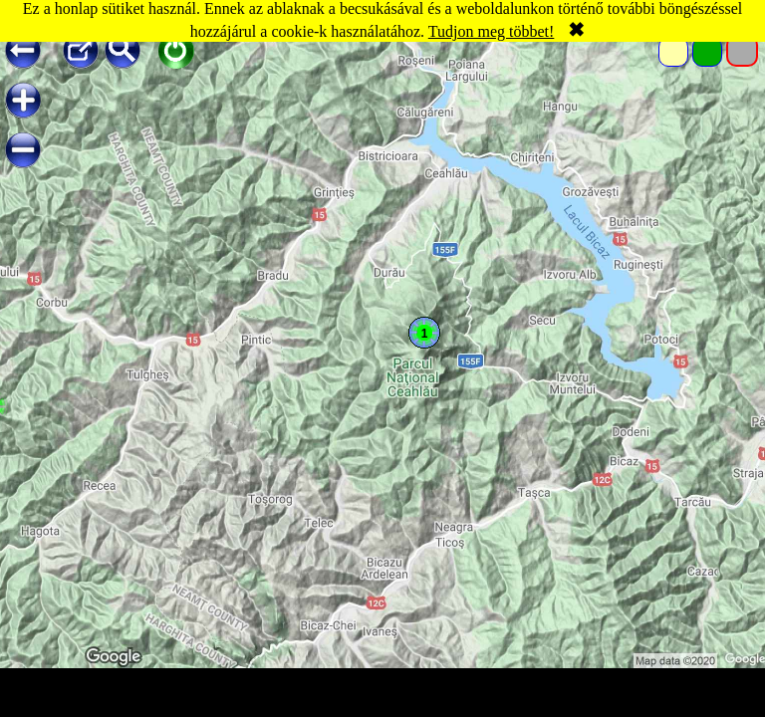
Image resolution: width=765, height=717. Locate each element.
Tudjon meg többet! (491, 31)
